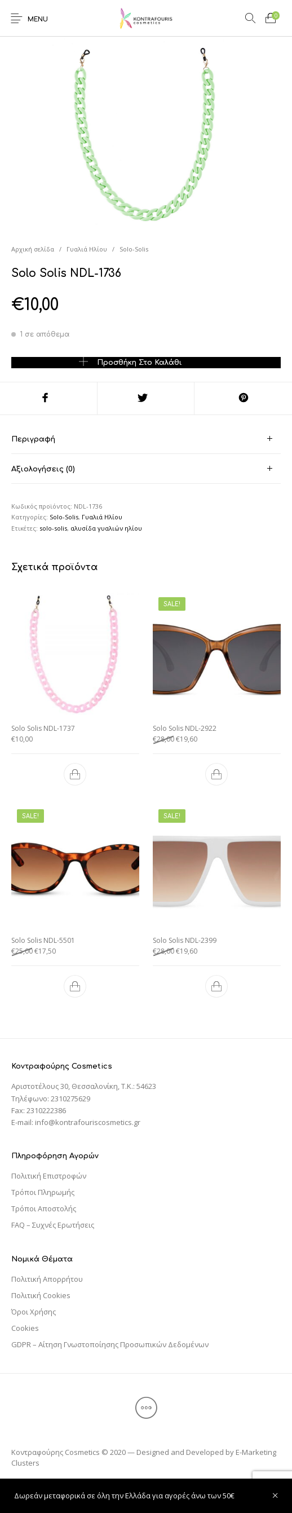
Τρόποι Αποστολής (43, 1208)
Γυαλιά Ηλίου (87, 249)
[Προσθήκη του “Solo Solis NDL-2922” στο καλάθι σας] (216, 774)
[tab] (146, 439)
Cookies (25, 1328)
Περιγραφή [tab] (33, 439)
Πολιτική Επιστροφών (48, 1176)
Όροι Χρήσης (33, 1312)
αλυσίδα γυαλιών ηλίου (106, 528)
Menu (38, 19)
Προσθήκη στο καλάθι (139, 363)
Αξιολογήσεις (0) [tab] (43, 469)
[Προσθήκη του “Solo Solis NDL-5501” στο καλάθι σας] (75, 986)
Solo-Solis (134, 249)
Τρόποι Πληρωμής (42, 1192)
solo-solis (53, 528)
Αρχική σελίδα (32, 249)
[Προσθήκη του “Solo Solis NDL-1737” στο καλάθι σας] (75, 774)
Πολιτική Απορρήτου (47, 1279)
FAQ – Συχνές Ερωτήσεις (52, 1225)
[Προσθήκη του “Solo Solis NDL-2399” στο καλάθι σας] (216, 986)
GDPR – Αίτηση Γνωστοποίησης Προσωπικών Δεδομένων (110, 1344)
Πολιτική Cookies (40, 1295)
